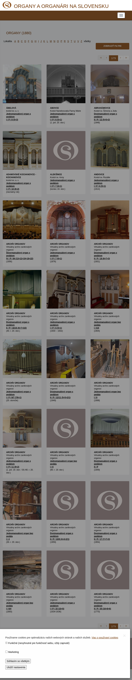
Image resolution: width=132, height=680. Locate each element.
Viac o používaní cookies (105, 637)
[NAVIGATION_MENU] (121, 15)
